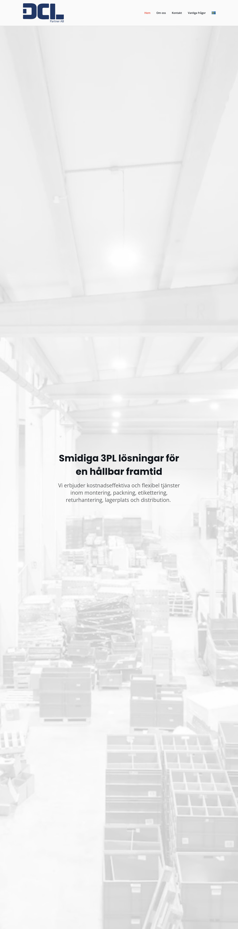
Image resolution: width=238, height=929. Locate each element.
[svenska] (214, 13)
